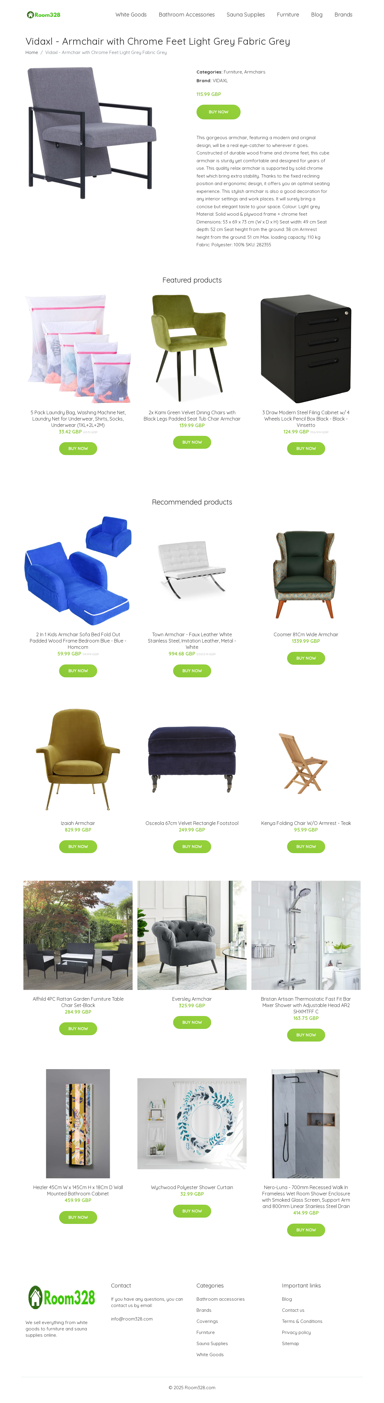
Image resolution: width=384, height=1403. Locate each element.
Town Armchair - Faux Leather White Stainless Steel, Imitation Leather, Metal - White (192, 646)
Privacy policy (296, 1337)
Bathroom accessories (220, 1304)
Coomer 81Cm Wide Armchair (306, 640)
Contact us (293, 1315)
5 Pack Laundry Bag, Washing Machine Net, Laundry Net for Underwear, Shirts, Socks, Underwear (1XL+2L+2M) (78, 424)
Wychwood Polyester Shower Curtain (192, 1193)
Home (32, 57)
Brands (343, 17)
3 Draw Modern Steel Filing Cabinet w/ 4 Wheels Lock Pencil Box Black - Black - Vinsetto (306, 424)
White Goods (131, 17)
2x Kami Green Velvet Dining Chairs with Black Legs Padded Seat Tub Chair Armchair (192, 421)
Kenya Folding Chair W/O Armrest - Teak (306, 828)
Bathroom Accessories (187, 17)
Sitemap (290, 1348)
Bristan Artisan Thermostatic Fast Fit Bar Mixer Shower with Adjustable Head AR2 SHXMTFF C (306, 1010)
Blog (316, 17)
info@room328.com (132, 1324)
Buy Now (218, 117)
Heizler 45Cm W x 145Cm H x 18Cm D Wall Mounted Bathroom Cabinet (78, 1196)
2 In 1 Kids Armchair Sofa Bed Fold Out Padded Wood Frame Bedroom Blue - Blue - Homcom (78, 646)
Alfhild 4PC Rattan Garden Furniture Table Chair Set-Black (78, 1007)
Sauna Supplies (246, 17)
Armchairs (255, 77)
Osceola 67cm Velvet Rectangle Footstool (192, 828)
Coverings (207, 1326)
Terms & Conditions (302, 1326)
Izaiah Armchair (78, 828)
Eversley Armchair (192, 1004)
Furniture (288, 17)
